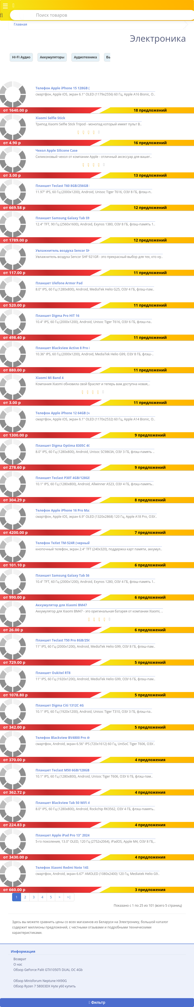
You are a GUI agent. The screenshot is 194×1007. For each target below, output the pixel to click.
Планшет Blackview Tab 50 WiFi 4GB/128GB (62, 802)
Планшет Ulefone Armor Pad (59, 283)
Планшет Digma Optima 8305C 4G (62, 445)
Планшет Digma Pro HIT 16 (57, 315)
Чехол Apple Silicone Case (57, 150)
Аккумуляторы (52, 57)
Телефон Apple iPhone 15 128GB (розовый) (62, 88)
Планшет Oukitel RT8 (53, 673)
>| (69, 897)
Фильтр (97, 1002)
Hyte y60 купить (63, 986)
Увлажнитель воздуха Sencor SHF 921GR (62, 250)
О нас (17, 964)
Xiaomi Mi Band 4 (50, 378)
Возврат (19, 959)
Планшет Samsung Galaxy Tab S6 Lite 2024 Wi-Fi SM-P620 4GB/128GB (62, 575)
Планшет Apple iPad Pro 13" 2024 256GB (62, 835)
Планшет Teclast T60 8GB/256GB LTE (62, 185)
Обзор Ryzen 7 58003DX (31, 986)
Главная (20, 24)
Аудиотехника (85, 57)
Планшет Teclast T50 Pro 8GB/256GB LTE (62, 640)
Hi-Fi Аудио (21, 57)
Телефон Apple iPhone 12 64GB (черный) (62, 413)
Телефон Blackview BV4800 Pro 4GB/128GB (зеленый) (62, 738)
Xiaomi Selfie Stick (50, 118)
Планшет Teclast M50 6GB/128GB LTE (62, 770)
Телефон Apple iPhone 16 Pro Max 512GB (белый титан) (62, 510)
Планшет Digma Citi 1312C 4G (60, 705)
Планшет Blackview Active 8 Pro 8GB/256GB (62, 348)
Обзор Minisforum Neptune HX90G (40, 980)
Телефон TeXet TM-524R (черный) (62, 543)
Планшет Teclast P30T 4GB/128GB (62, 478)
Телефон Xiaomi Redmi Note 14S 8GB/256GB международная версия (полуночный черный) (62, 868)
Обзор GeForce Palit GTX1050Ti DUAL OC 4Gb (48, 969)
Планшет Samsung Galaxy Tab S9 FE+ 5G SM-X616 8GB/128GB (62, 218)
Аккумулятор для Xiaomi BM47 (61, 605)
